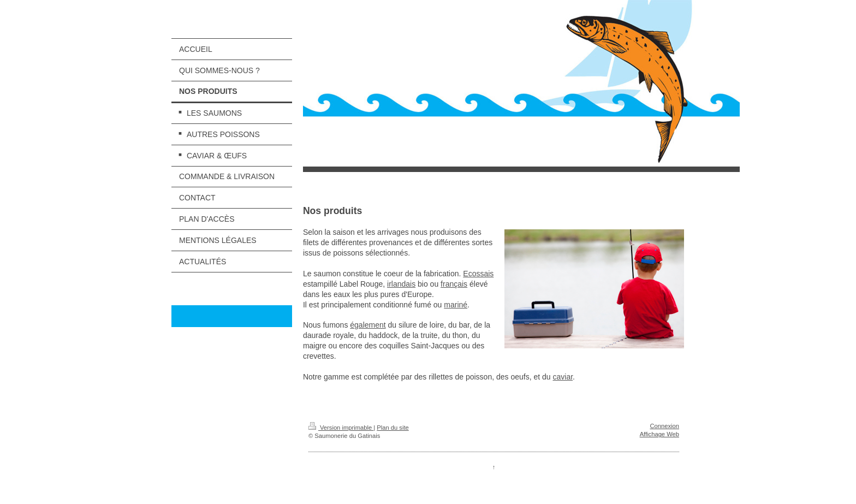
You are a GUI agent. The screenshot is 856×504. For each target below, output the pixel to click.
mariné (455, 304)
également (367, 325)
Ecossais (478, 273)
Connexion (665, 426)
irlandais (401, 284)
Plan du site (392, 427)
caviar (562, 376)
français (454, 284)
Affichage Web (659, 434)
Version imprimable (340, 427)
